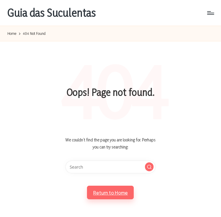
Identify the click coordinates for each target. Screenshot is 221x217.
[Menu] (210, 13)
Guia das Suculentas (51, 12)
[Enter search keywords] (110, 167)
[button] (149, 166)
